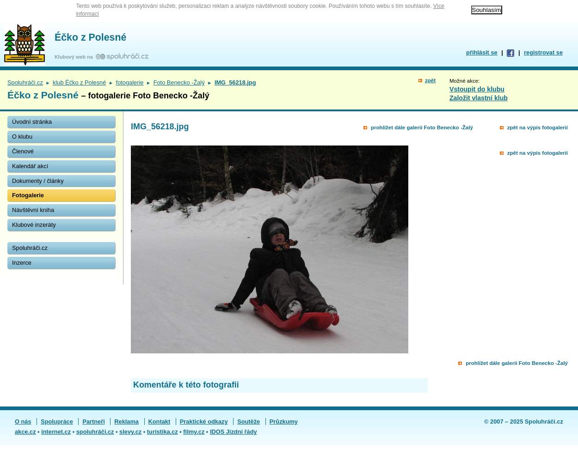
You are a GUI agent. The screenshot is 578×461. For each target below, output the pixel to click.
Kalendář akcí (30, 166)
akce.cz (25, 431)
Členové (23, 151)
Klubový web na (75, 57)
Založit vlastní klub (478, 98)
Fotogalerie (28, 195)
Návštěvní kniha (33, 209)
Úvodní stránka (32, 121)
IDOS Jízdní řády (233, 431)
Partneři (93, 421)
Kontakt (159, 421)
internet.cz (56, 431)
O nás (23, 421)
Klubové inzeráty (34, 224)
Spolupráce (57, 421)
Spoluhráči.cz (25, 82)
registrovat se (543, 52)
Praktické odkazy (204, 421)
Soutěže (248, 421)
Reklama (126, 421)
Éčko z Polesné (90, 37)
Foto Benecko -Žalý (179, 82)
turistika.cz (162, 431)
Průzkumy (284, 421)
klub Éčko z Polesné (79, 82)
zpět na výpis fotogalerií (537, 127)
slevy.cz (130, 431)
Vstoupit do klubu (476, 89)
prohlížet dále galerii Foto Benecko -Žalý (422, 127)
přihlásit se (482, 52)
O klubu (22, 136)
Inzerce (21, 262)
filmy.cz (193, 431)
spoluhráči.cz (95, 431)
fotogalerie (130, 82)
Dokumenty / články (38, 180)
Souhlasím (486, 9)
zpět (430, 80)
